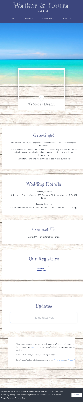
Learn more (34, 347)
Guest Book (48, 18)
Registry (29, 18)
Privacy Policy (73, 360)
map (44, 198)
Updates (67, 18)
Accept (76, 395)
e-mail (56, 237)
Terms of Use (59, 360)
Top (14, 18)
